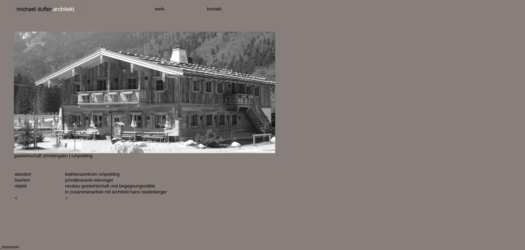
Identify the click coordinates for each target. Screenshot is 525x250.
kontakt (214, 8)
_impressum (9, 247)
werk (159, 8)
